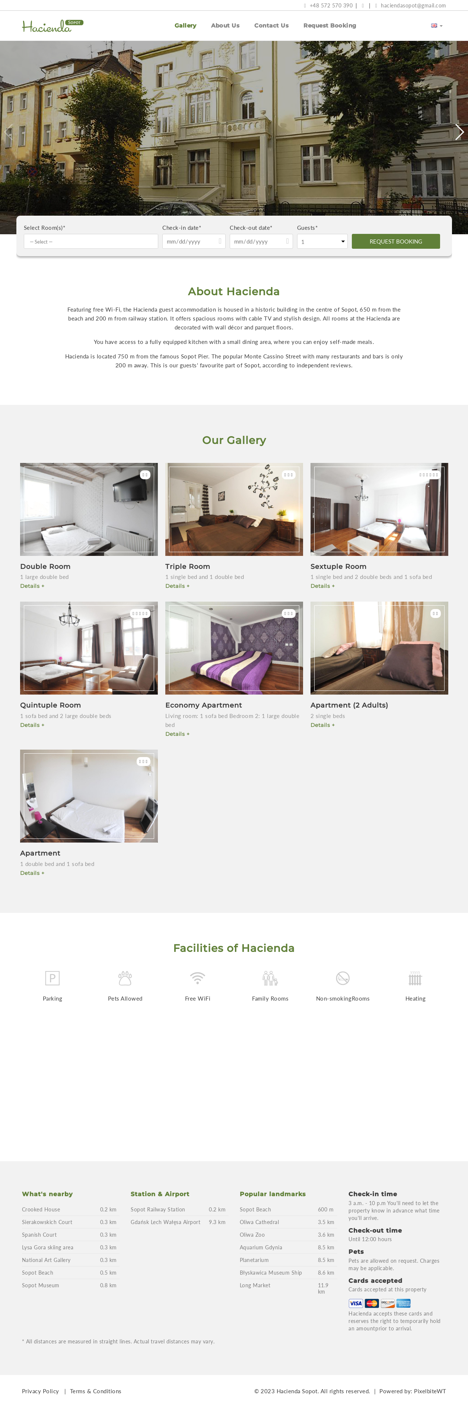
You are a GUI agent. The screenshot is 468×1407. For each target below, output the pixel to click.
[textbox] (93, 241)
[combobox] (91, 241)
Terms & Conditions (96, 1391)
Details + (32, 586)
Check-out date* (251, 227)
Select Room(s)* (45, 227)
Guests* (307, 227)
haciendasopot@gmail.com (410, 5)
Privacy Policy (40, 1391)
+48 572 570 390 (328, 5)
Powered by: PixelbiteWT (412, 1391)
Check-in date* (181, 227)
